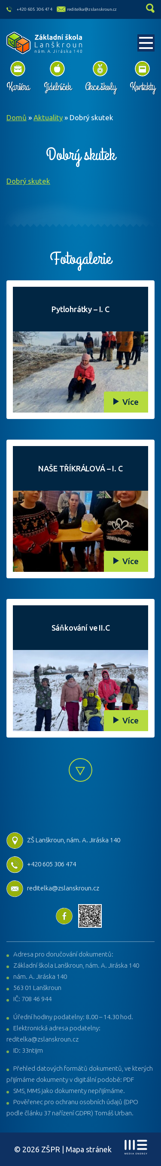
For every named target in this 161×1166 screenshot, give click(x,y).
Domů (16, 117)
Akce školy (100, 87)
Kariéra (18, 87)
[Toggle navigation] (146, 43)
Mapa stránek (89, 1149)
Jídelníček (57, 87)
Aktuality (48, 117)
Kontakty (142, 87)
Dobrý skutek (28, 181)
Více (130, 402)
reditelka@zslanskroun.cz (92, 9)
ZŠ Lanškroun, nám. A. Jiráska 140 (63, 840)
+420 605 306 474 (34, 9)
